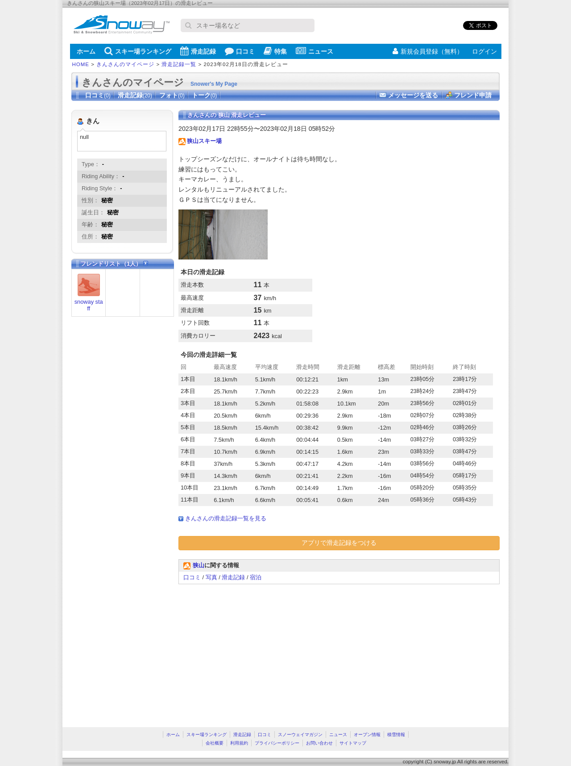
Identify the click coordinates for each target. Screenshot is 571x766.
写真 (211, 577)
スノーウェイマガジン (300, 734)
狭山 (198, 565)
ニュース (314, 50)
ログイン (484, 51)
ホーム (86, 51)
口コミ (240, 50)
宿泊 (255, 577)
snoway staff (88, 305)
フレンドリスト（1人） (114, 263)
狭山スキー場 (204, 141)
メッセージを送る (413, 95)
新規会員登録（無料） (428, 51)
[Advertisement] (253, 651)
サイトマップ (352, 743)
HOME (81, 64)
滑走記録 (198, 50)
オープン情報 (367, 734)
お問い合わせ (319, 743)
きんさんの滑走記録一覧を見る (225, 518)
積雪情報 (396, 734)
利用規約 (239, 743)
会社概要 (214, 743)
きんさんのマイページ (125, 64)
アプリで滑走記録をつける (339, 542)
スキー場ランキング (137, 50)
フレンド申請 (473, 95)
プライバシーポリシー (277, 743)
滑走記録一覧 (178, 64)
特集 (275, 50)
